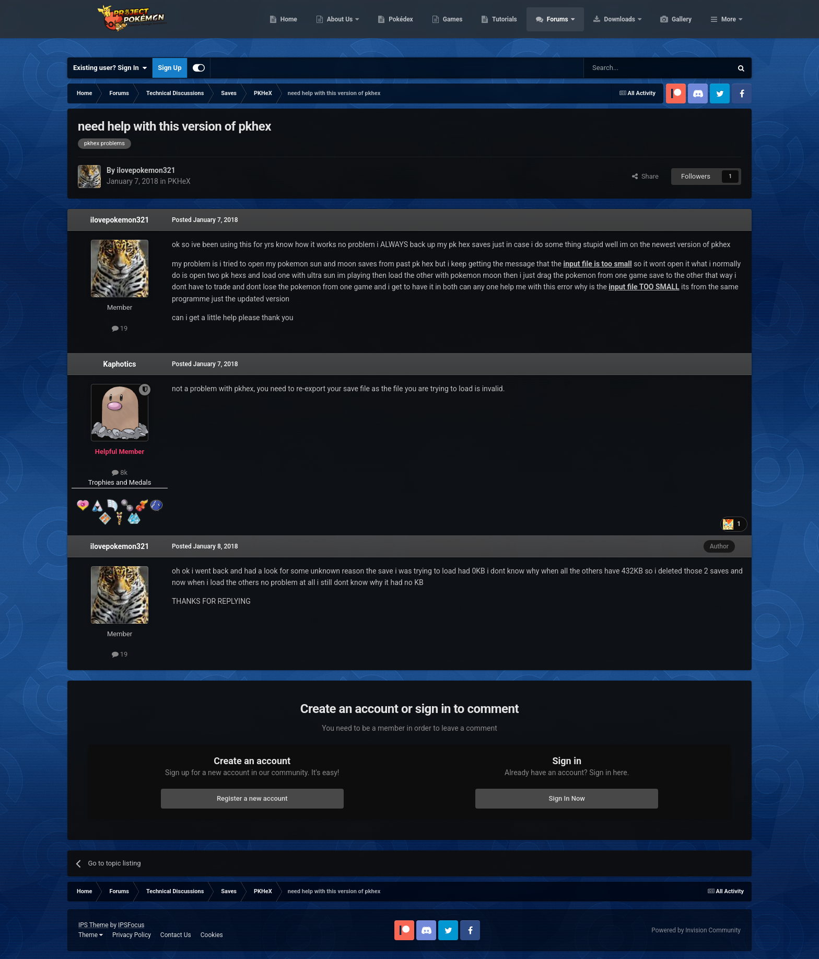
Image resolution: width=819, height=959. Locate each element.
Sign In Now (567, 798)
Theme (90, 935)
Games (502, 26)
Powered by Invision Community (696, 930)
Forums (607, 26)
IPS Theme (93, 925)
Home (338, 26)
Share (645, 176)
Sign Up (169, 68)
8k (119, 472)
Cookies (212, 935)
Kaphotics (119, 364)
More (729, 26)
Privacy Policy (131, 935)
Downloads (670, 26)
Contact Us (175, 935)
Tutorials (554, 26)
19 (120, 328)
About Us (390, 26)
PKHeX (179, 181)
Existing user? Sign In (110, 68)
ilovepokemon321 (119, 220)
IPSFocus (131, 925)
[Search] (633, 68)
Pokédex (450, 26)
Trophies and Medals (119, 482)
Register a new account (252, 798)
